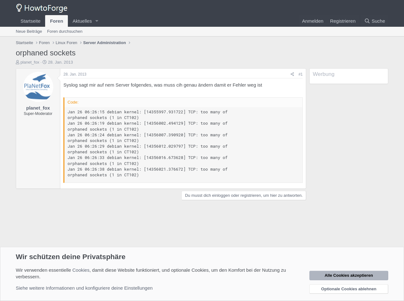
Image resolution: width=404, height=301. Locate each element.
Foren (56, 21)
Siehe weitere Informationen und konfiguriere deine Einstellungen (84, 288)
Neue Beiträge (29, 31)
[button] (96, 21)
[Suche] (374, 21)
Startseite (30, 21)
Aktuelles (82, 21)
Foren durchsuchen (64, 31)
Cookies (80, 270)
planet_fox (30, 62)
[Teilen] (292, 74)
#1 (301, 74)
